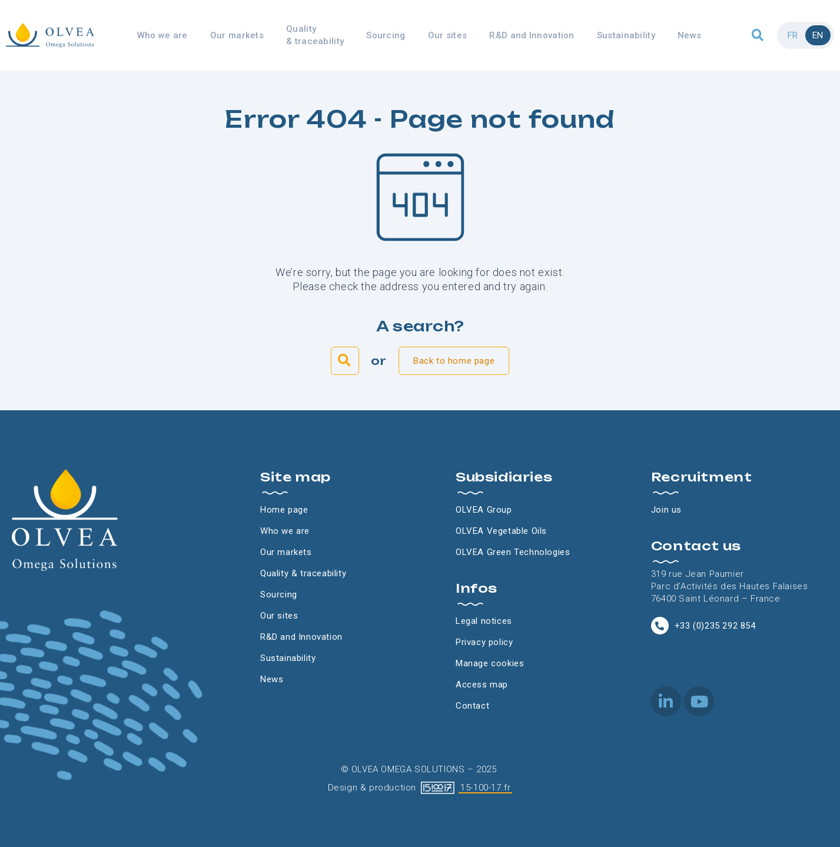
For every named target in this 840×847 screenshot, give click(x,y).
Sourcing (385, 35)
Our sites (447, 35)
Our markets (237, 35)
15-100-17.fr (485, 787)
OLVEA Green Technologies (513, 552)
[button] (758, 35)
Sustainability (626, 35)
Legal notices (484, 621)
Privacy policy (484, 642)
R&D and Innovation (531, 35)
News (689, 35)
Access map (482, 684)
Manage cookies (490, 663)
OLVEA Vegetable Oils (501, 531)
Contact (472, 705)
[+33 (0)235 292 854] (660, 626)
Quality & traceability (315, 35)
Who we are (162, 35)
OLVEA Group (484, 509)
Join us (666, 509)
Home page (284, 509)
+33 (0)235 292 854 (715, 625)
